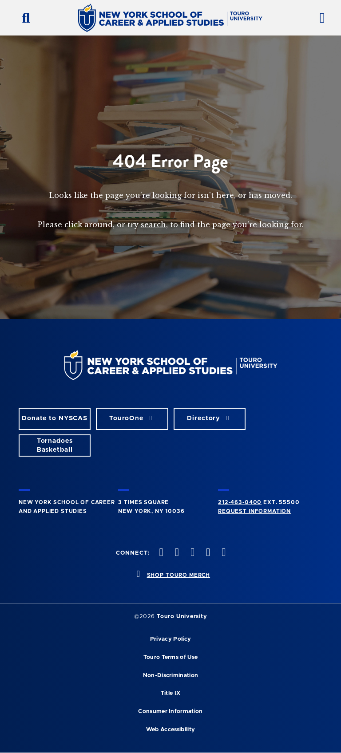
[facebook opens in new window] (160, 553)
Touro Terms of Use (170, 657)
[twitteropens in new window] (176, 553)
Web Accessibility (170, 730)
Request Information (254, 511)
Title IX (171, 693)
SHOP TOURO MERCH (178, 575)
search (153, 224)
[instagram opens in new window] (191, 553)
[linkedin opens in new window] (223, 553)
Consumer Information (170, 711)
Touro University (182, 616)
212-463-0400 (240, 502)
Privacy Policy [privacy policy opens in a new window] (170, 639)
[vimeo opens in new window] (207, 553)
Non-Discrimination (170, 675)
